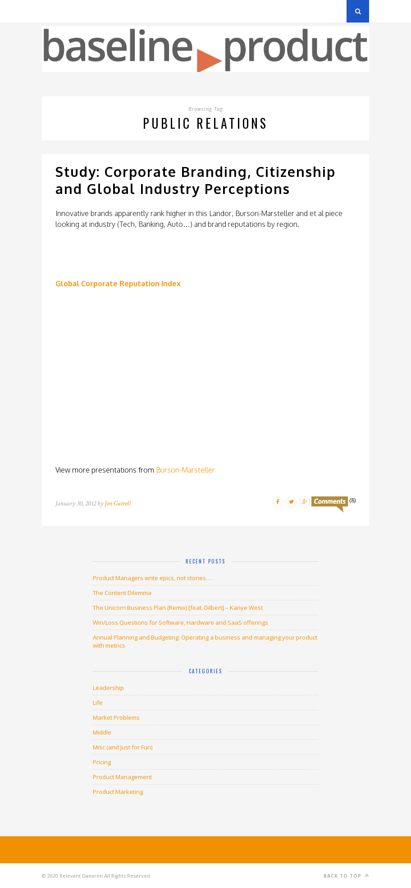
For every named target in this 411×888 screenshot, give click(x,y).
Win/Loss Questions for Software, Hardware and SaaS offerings (180, 622)
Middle (102, 732)
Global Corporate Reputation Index (118, 283)
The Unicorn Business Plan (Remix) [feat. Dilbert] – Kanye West (178, 608)
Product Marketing (118, 792)
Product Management (122, 777)
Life (98, 703)
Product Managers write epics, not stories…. (152, 578)
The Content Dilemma (122, 593)
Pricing (102, 762)
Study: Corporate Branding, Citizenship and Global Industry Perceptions (195, 180)
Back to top (346, 875)
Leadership (108, 688)
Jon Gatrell (118, 503)
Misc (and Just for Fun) (122, 747)
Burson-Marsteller (185, 469)
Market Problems (116, 717)
